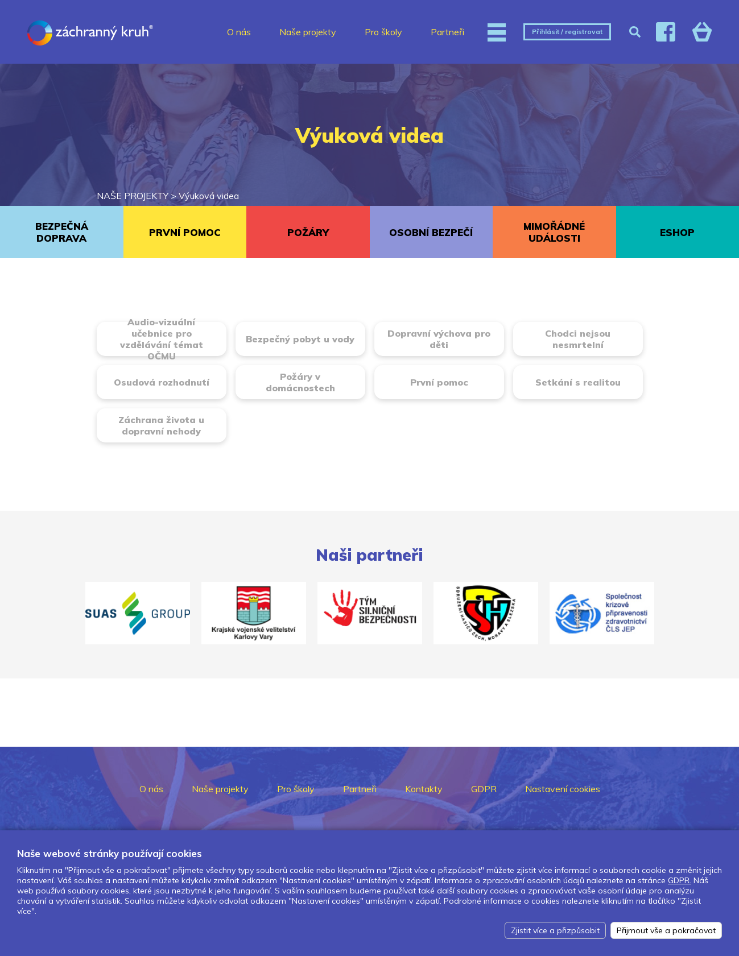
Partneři (447, 32)
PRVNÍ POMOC (185, 232)
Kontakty (424, 788)
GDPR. (679, 880)
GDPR (484, 788)
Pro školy (383, 32)
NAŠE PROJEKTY (132, 195)
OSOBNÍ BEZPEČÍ (431, 232)
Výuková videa (209, 195)
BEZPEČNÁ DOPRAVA (61, 232)
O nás (239, 32)
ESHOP (677, 232)
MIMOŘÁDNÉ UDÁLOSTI (554, 232)
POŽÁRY (308, 232)
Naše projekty (307, 32)
